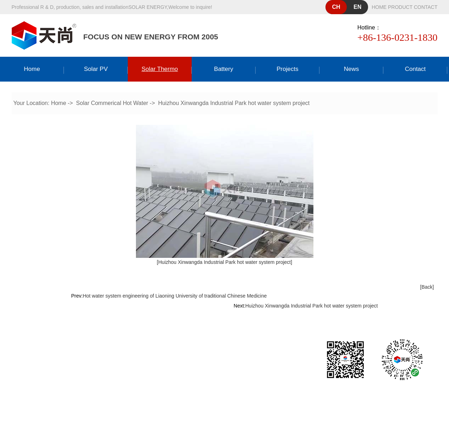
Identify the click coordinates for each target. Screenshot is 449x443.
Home (32, 69)
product (400, 7)
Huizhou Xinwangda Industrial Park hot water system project (234, 103)
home (379, 7)
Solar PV (96, 69)
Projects (287, 69)
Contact (415, 69)
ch (336, 7)
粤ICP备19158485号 (239, 390)
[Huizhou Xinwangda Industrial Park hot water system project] (224, 262)
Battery (223, 69)
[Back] (427, 287)
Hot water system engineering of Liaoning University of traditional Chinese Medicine (175, 296)
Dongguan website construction (237, 403)
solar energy (147, 7)
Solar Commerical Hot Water (112, 103)
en (357, 7)
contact (426, 7)
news (351, 69)
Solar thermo (160, 69)
